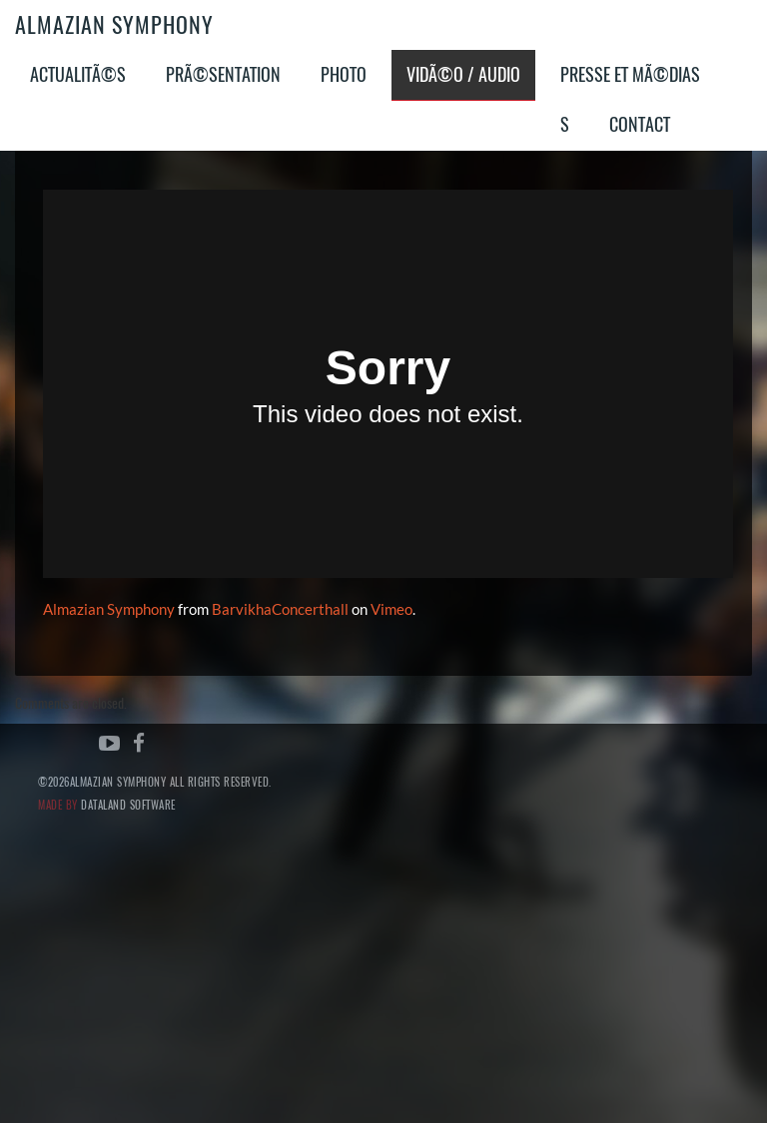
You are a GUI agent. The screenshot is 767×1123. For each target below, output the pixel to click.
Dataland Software (128, 805)
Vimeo (391, 609)
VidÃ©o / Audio (463, 74)
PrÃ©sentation (223, 74)
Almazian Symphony (114, 25)
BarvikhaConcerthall (280, 609)
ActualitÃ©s (78, 74)
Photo (344, 74)
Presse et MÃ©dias (630, 74)
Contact (639, 124)
